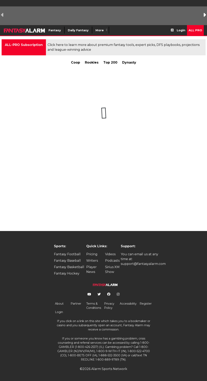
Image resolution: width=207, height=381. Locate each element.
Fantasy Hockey (66, 273)
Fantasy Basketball (69, 267)
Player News (91, 269)
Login (181, 30)
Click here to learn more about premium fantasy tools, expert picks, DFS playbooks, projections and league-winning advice (124, 47)
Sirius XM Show (112, 269)
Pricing (91, 254)
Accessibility (128, 303)
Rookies (91, 62)
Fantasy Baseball (67, 260)
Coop (75, 62)
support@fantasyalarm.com (143, 264)
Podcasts (112, 260)
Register (146, 303)
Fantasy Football (67, 254)
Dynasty (129, 62)
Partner (76, 303)
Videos (110, 254)
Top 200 (110, 62)
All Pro (195, 30)
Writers (92, 260)
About (59, 303)
